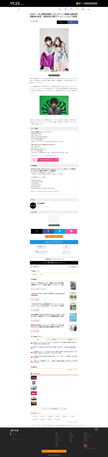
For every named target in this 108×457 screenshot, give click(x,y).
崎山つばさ (43, 416)
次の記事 (74, 266)
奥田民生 (34, 274)
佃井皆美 (42, 419)
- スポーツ (57, 443)
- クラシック (57, 438)
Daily (38, 339)
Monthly (70, 339)
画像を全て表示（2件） (54, 75)
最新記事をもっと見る (72, 369)
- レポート (71, 438)
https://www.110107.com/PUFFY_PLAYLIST (48, 191)
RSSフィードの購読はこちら (55, 236)
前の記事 (34, 266)
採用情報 (85, 438)
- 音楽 (56, 433)
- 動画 (70, 433)
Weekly (54, 339)
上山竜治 (71, 416)
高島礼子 (57, 416)
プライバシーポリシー (88, 441)
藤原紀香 (50, 416)
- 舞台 (56, 434)
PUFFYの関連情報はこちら (48, 159)
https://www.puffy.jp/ (51, 155)
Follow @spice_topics (41, 247)
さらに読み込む (58, 408)
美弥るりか (35, 416)
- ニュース (71, 434)
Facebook (15, 434)
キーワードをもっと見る (72, 422)
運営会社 (85, 433)
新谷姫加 (49, 419)
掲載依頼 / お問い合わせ (88, 436)
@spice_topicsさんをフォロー (17, 438)
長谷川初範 (57, 419)
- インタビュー (72, 436)
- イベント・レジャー (59, 436)
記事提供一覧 (86, 434)
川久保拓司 (35, 419)
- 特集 (70, 441)
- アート (56, 441)
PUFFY (41, 274)
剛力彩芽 (64, 416)
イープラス (32, 425)
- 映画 (56, 445)
